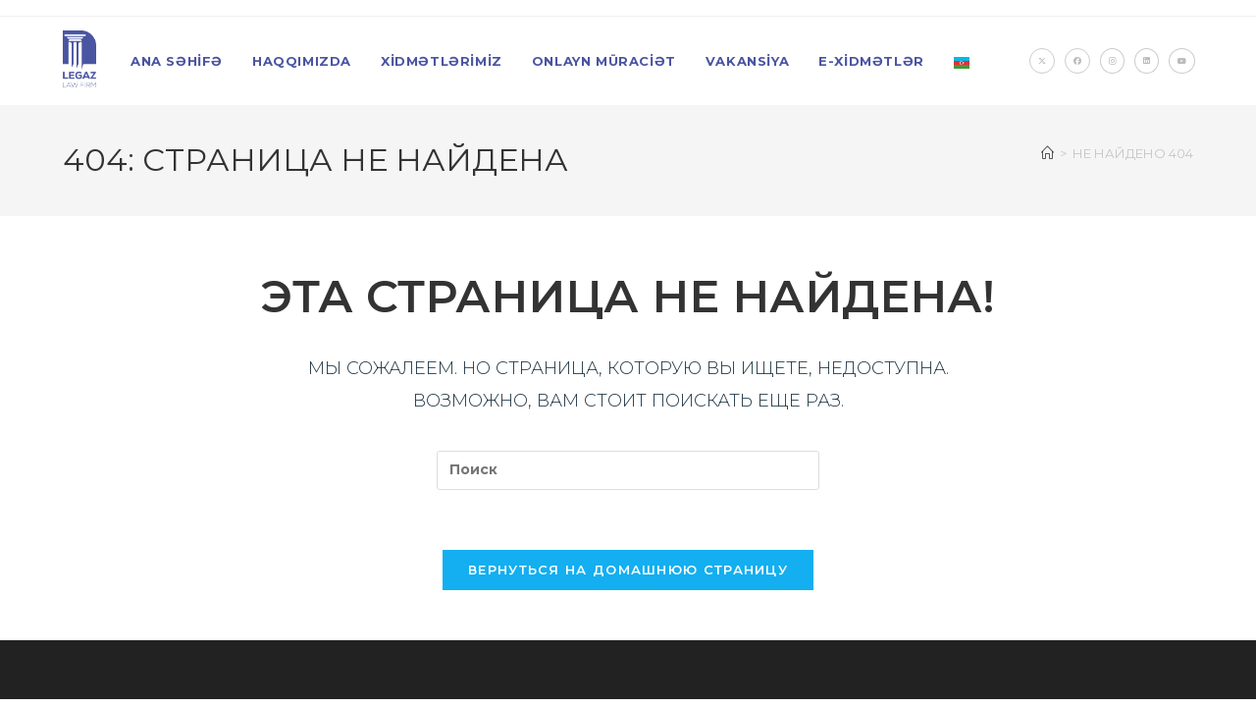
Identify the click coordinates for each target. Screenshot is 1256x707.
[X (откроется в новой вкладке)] (1042, 61)
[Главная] (1047, 153)
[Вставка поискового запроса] (628, 470)
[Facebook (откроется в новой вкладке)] (1077, 61)
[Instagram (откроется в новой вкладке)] (1112, 61)
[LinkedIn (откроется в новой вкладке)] (1146, 61)
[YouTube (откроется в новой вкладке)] (1182, 61)
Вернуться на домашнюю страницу (628, 569)
